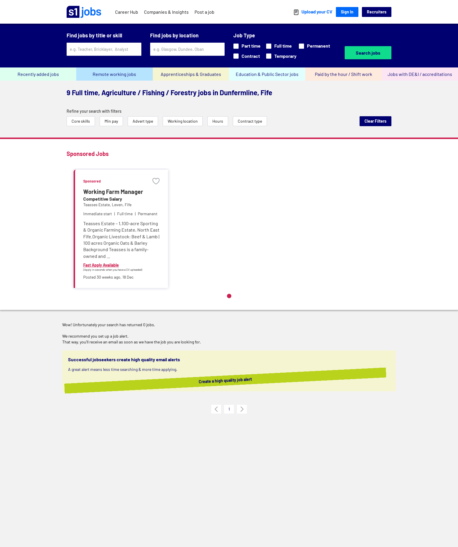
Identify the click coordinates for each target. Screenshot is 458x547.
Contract (246, 56)
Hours (217, 121)
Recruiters (376, 11)
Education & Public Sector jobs (267, 74)
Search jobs (368, 52)
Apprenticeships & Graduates (191, 74)
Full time (279, 45)
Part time (247, 45)
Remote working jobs (114, 74)
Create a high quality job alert (232, 380)
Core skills (81, 121)
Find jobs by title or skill (94, 35)
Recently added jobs (38, 74)
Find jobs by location (174, 35)
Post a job (204, 12)
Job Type (244, 35)
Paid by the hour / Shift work (343, 74)
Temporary (281, 56)
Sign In (347, 11)
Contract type (250, 121)
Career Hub (126, 12)
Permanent (314, 45)
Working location (183, 121)
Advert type (143, 121)
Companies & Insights (166, 12)
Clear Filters (375, 121)
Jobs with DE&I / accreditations (420, 74)
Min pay (111, 121)
